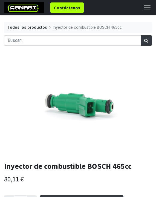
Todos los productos (27, 27)
